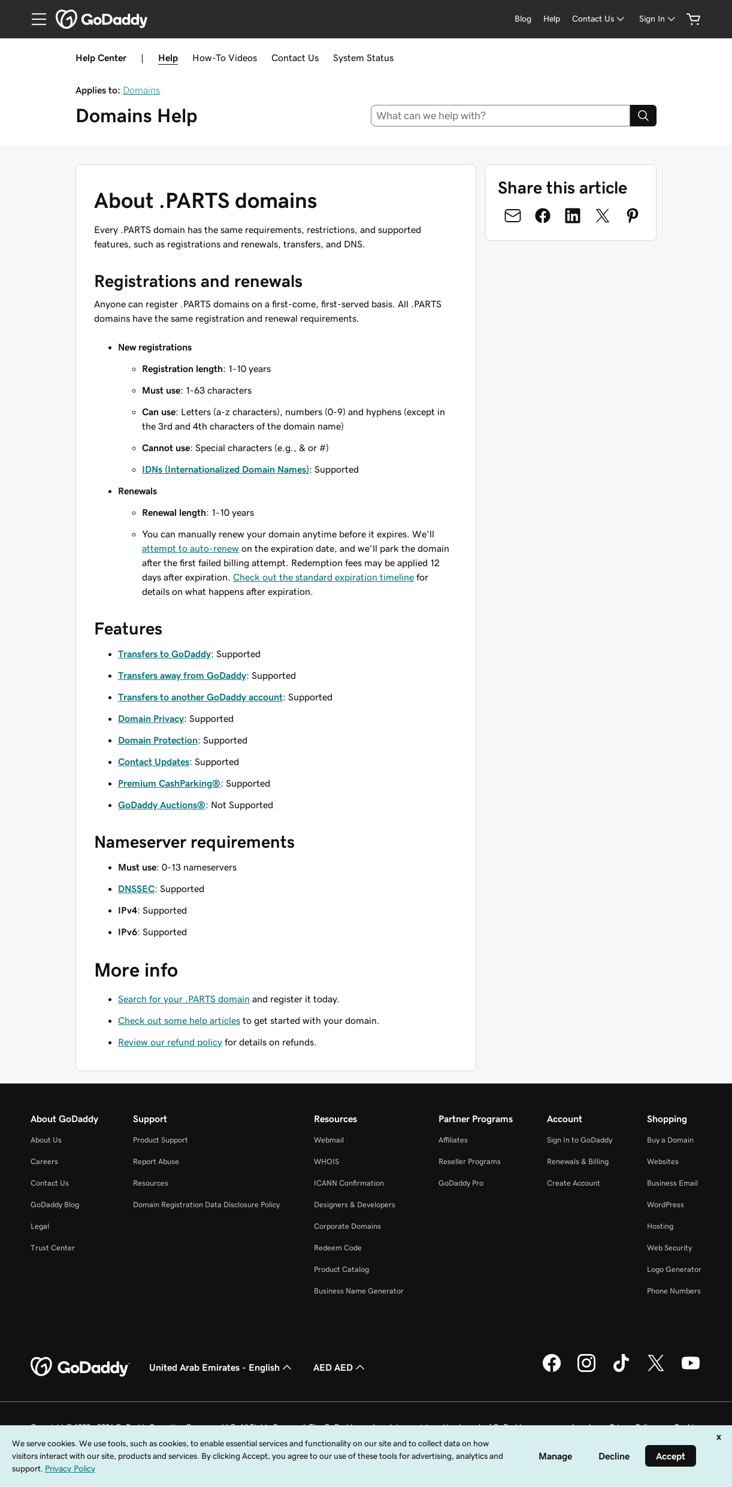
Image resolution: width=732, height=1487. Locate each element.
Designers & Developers (354, 1204)
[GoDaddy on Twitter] (656, 1370)
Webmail (329, 1140)
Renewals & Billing (578, 1161)
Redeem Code (338, 1248)
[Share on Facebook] (543, 215)
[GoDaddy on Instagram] (586, 1370)
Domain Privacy (151, 718)
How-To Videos (224, 57)
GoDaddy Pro (460, 1183)
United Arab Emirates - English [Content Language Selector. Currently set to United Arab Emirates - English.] (221, 1367)
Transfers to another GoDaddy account (200, 697)
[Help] (552, 19)
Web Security (669, 1248)
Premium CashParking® (169, 783)
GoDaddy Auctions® (161, 804)
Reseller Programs (469, 1161)
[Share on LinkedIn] (573, 215)
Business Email (672, 1183)
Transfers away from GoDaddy (182, 675)
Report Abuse (156, 1161)
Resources (150, 1183)
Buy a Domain (670, 1140)
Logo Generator (674, 1269)
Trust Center (53, 1248)
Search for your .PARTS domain (184, 999)
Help (168, 57)
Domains (141, 90)
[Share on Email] (513, 215)
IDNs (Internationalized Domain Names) (225, 469)
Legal (40, 1226)
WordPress (665, 1204)
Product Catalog (341, 1269)
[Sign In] (658, 19)
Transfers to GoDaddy (164, 653)
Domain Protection (158, 740)
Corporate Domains (347, 1226)
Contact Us (295, 57)
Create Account (573, 1183)
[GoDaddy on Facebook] (551, 1370)
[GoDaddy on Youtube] (690, 1370)
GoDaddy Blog (55, 1204)
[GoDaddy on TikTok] (621, 1370)
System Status (363, 57)
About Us (46, 1140)
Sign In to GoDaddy (579, 1140)
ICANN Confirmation (349, 1183)
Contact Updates (153, 761)
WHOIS (326, 1161)
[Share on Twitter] (603, 215)
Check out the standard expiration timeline (323, 577)
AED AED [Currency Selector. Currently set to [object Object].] (340, 1367)
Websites (663, 1161)
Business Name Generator (359, 1291)
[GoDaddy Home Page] (80, 1367)
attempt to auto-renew (190, 548)
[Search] (643, 115)
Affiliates (453, 1140)
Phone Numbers (674, 1291)
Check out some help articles (179, 1020)
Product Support (160, 1140)
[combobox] (500, 115)
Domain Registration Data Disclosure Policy (206, 1204)
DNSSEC (136, 888)
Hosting (660, 1226)
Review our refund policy (170, 1042)
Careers (44, 1161)
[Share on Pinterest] (633, 215)
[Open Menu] (34, 19)
